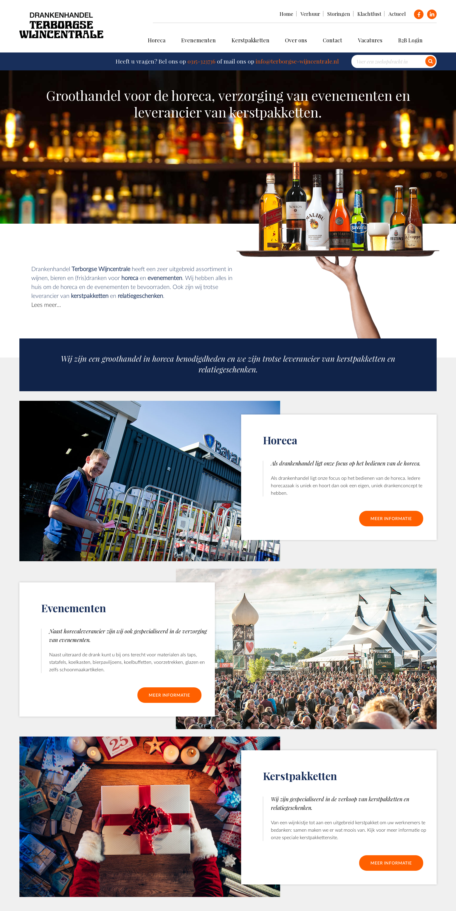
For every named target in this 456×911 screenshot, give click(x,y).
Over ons (296, 40)
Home (286, 13)
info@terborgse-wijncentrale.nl (297, 61)
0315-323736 (201, 61)
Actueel (397, 13)
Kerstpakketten (250, 40)
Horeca (156, 40)
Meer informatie (391, 518)
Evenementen (198, 40)
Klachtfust (369, 13)
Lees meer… (46, 304)
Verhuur (310, 13)
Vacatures (370, 40)
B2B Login (410, 40)
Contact (332, 40)
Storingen (338, 13)
